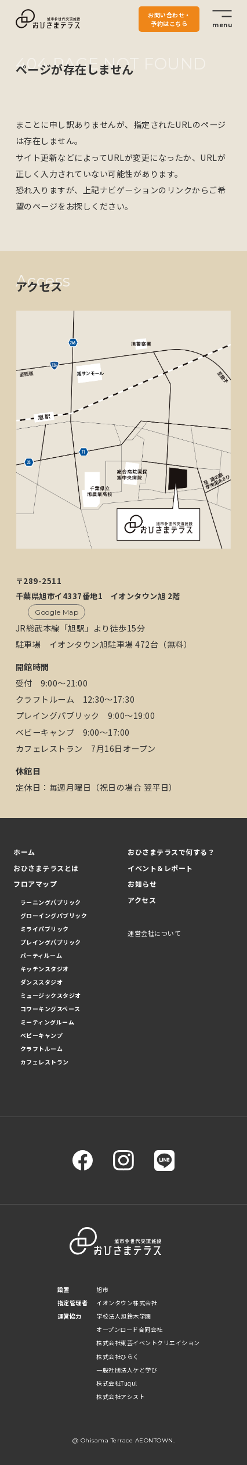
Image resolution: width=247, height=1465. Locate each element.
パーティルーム (41, 955)
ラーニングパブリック (50, 902)
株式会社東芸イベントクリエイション (148, 1342)
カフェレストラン (44, 1062)
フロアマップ (35, 883)
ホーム (24, 852)
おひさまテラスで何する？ (171, 852)
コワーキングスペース (50, 1008)
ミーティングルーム (47, 1022)
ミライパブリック (44, 928)
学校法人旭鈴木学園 (123, 1316)
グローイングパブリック (54, 915)
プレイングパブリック (50, 942)
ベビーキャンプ (41, 1035)
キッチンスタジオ (44, 968)
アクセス (142, 900)
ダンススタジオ (41, 982)
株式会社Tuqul (116, 1383)
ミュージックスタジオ (50, 995)
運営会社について (154, 933)
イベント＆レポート (160, 868)
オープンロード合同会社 (129, 1329)
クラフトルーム (41, 1048)
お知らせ (142, 883)
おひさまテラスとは (46, 868)
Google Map (56, 612)
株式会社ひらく (117, 1356)
